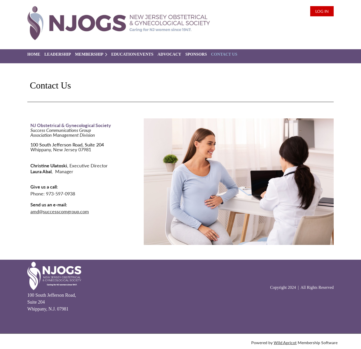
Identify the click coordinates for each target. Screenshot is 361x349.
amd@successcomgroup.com (59, 211)
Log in (322, 11)
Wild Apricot (285, 342)
